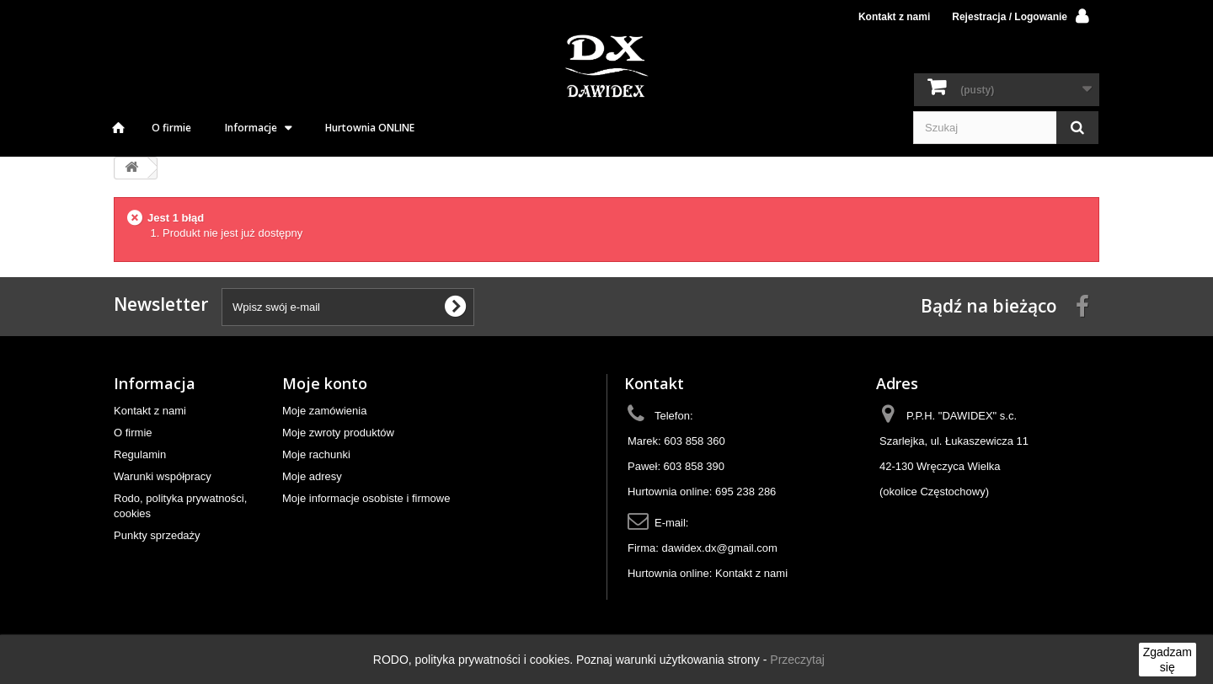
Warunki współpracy (162, 476)
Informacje (251, 127)
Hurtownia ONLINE (369, 127)
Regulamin (140, 454)
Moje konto (324, 383)
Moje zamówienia (324, 410)
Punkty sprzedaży (157, 535)
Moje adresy (312, 476)
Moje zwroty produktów (338, 432)
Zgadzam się (1167, 659)
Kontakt (654, 383)
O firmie (171, 127)
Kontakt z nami (894, 17)
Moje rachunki (316, 454)
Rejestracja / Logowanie (1009, 17)
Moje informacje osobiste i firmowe (366, 498)
